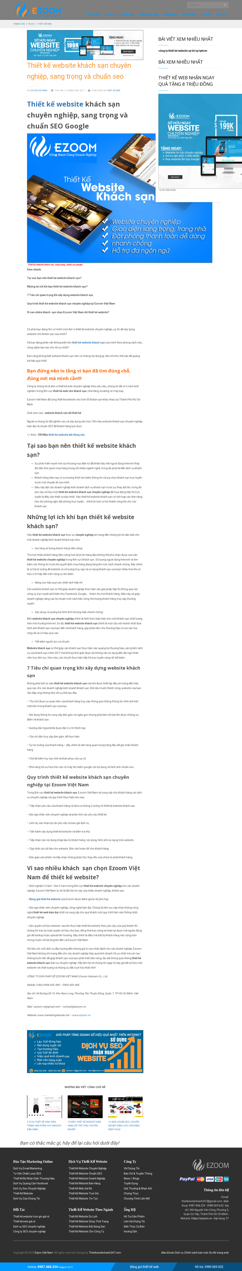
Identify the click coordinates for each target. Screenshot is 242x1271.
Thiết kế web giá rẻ (24, 1221)
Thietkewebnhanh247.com (105, 1252)
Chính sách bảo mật (197, 1252)
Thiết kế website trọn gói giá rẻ (31, 1216)
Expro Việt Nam (44, 1252)
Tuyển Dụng (131, 1183)
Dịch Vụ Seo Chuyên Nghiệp (29, 1188)
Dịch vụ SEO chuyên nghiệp (29, 1226)
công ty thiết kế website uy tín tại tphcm (182, 50)
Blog (31, 24)
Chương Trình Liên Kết (137, 1198)
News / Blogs (131, 1178)
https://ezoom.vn (201, 1218)
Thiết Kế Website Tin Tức (83, 1198)
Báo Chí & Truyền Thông (138, 1173)
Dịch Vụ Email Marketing (27, 1168)
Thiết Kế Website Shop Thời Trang (89, 1221)
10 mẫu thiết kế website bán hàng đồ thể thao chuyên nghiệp (84, 1126)
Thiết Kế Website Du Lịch (83, 1216)
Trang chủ (19, 24)
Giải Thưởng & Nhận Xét (138, 1188)
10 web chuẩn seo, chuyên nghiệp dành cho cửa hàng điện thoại (124, 1126)
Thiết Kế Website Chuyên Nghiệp (88, 1168)
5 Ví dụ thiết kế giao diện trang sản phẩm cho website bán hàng (44, 1126)
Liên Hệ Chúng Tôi (134, 1221)
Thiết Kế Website (23, 1193)
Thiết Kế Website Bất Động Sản (87, 1226)
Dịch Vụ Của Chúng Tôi (26, 1198)
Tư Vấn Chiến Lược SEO (27, 1173)
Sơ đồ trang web (219, 1252)
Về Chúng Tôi (131, 1168)
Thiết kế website (55, 104)
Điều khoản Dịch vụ (172, 1252)
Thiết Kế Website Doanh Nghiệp (87, 1178)
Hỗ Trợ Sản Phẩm (134, 1216)
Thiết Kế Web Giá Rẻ (80, 1188)
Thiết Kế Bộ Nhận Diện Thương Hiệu (34, 1178)
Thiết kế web (44, 24)
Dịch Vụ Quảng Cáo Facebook (30, 1183)
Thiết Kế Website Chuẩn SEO (85, 1173)
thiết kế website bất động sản (67, 434)
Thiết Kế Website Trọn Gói (84, 1193)
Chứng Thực (131, 1193)
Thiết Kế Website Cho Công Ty (86, 1231)
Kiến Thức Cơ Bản (134, 1226)
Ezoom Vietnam (39, 90)
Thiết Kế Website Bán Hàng (84, 1183)
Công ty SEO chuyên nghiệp (29, 1231)
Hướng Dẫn (130, 1231)
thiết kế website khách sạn (88, 342)
